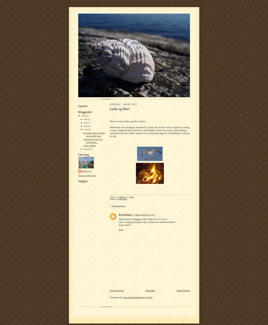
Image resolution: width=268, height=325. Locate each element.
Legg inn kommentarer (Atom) (137, 297)
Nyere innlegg (117, 290)
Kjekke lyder (122, 199)
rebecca (87, 171)
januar (87, 149)
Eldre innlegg (183, 290)
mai (86, 123)
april (86, 126)
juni (86, 119)
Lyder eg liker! (89, 145)
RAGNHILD (125, 214)
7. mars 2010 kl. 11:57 (144, 214)
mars (86, 129)
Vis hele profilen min (87, 175)
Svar (121, 229)
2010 (83, 116)
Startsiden (150, 290)
